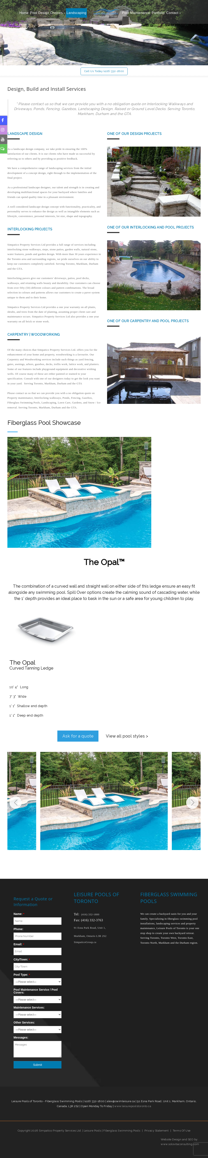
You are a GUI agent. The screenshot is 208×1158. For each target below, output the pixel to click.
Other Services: (24, 1022)
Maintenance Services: (29, 1007)
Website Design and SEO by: (179, 1139)
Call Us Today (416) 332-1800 (104, 71)
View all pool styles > (127, 736)
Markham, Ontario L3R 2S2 (90, 935)
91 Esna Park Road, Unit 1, (90, 927)
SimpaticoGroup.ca (85, 941)
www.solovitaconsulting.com (180, 1144)
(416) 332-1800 (90, 914)
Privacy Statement (156, 1130)
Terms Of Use (182, 1130)
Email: (18, 944)
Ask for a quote (78, 736)
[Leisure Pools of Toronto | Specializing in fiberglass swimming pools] (104, 12)
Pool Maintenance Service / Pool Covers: (36, 991)
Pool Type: (21, 974)
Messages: (21, 1037)
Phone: (18, 929)
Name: (18, 913)
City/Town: (21, 959)
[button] (192, 802)
